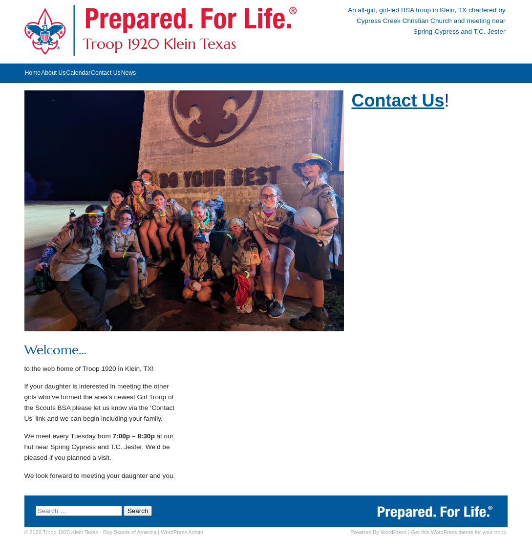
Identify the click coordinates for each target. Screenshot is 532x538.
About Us (53, 72)
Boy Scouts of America (129, 532)
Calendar (78, 72)
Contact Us (106, 72)
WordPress (394, 532)
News (128, 72)
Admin (182, 532)
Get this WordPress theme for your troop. (459, 532)
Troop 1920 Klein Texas (159, 44)
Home (33, 72)
